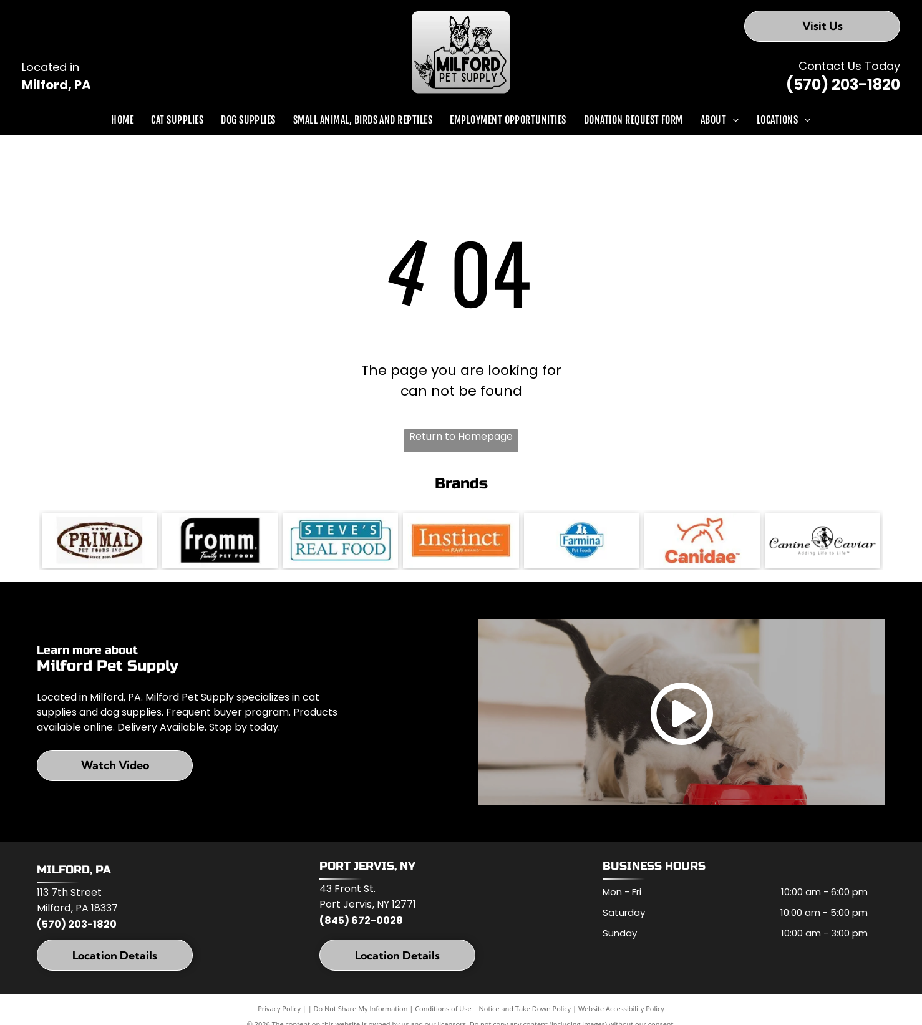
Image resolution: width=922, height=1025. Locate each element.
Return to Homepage (461, 436)
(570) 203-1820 (843, 84)
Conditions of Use (443, 1009)
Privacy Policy (279, 1009)
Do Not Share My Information (361, 1009)
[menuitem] (122, 119)
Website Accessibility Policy (621, 1009)
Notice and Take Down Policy (525, 1009)
